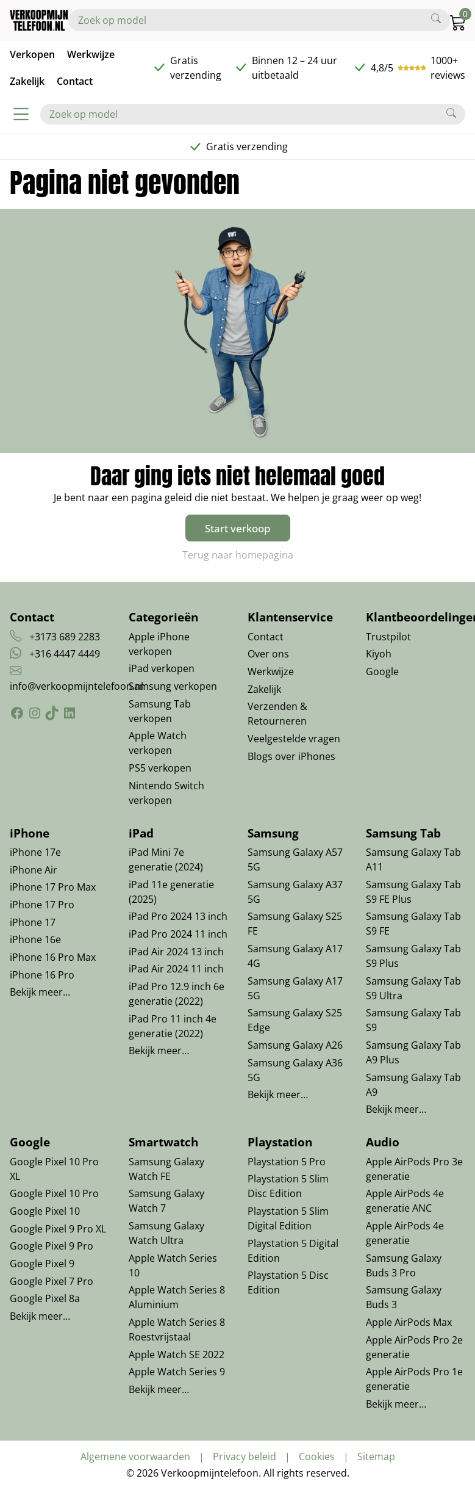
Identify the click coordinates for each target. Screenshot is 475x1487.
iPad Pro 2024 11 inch (178, 934)
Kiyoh (378, 653)
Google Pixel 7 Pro (51, 1281)
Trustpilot (388, 636)
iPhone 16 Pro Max (53, 957)
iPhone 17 (32, 922)
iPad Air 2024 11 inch (176, 968)
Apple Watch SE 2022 (176, 1354)
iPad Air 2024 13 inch (176, 951)
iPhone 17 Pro (42, 904)
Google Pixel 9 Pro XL (58, 1229)
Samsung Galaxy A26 (295, 1045)
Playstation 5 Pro (287, 1161)
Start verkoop (238, 528)
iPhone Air (33, 870)
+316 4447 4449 (64, 653)
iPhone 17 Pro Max (53, 887)
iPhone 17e (35, 852)
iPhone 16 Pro (42, 975)
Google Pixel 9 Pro (51, 1246)
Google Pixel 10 (45, 1211)
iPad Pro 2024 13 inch (178, 916)
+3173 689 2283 (64, 636)
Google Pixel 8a (45, 1298)
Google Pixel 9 (42, 1263)
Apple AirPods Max (409, 1322)
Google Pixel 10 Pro (54, 1193)
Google (382, 671)
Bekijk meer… (40, 992)
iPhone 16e (35, 939)
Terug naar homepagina (237, 555)
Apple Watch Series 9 (177, 1371)
